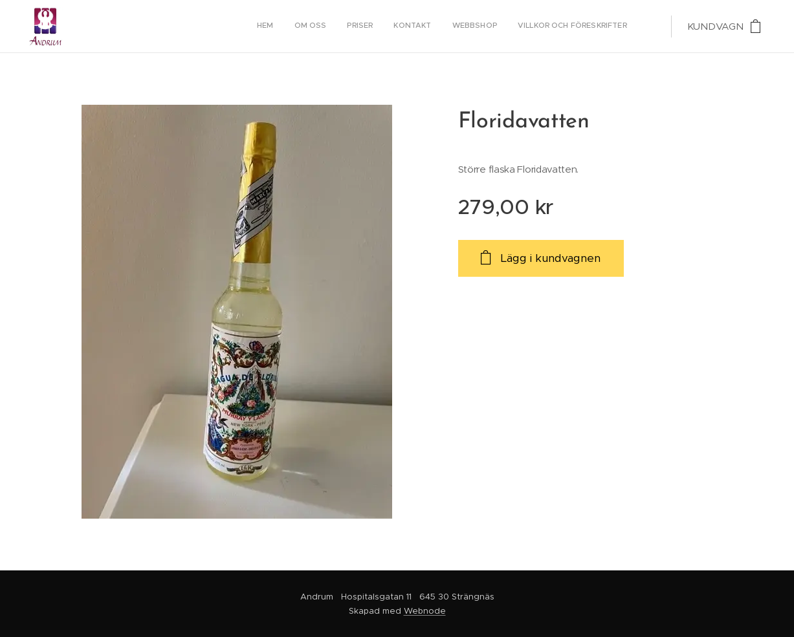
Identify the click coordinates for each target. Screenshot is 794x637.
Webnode (425, 610)
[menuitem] (527, 26)
